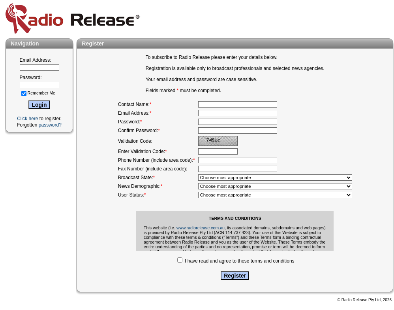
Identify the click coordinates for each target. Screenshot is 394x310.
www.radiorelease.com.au (200, 227)
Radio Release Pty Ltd (361, 300)
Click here (27, 118)
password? (50, 125)
